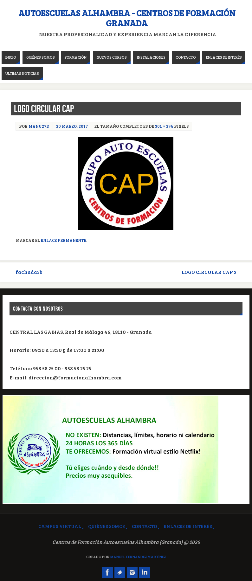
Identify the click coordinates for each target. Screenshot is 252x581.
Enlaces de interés (188, 526)
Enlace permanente (63, 240)
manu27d (39, 126)
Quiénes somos (106, 526)
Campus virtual (59, 526)
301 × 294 (164, 126)
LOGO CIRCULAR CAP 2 (209, 271)
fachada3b (29, 271)
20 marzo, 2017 (72, 126)
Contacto (144, 526)
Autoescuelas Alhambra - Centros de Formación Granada (127, 18)
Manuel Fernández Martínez (138, 556)
